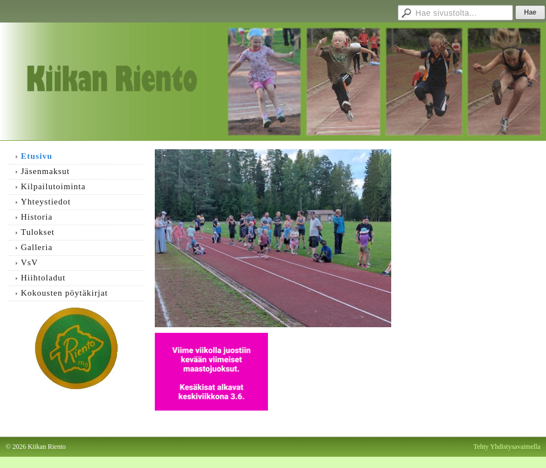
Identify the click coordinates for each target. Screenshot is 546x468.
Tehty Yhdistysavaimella (506, 447)
